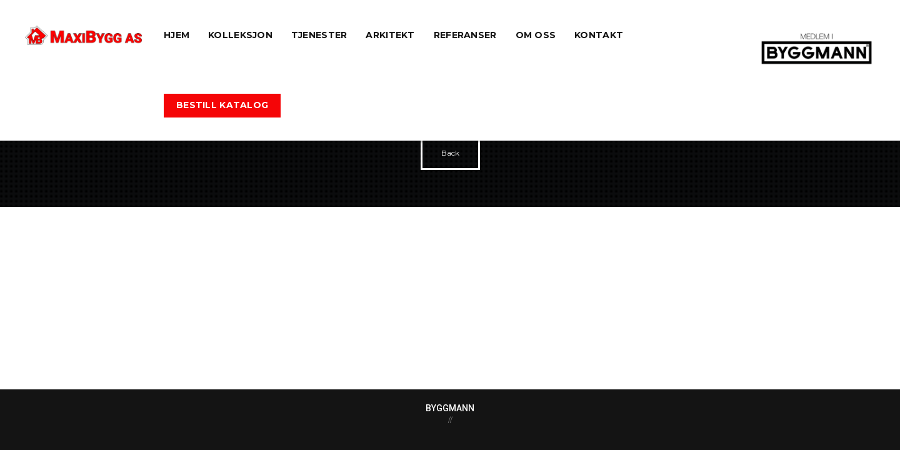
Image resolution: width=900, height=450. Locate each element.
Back (450, 153)
